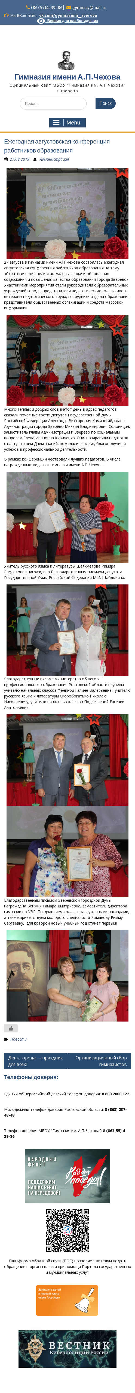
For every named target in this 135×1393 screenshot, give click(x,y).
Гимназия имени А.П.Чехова (68, 77)
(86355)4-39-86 (47, 7)
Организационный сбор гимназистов (101, 1061)
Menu (66, 122)
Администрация (54, 159)
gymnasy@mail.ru (89, 7)
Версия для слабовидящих (67, 20)
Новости (18, 1039)
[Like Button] (11, 1028)
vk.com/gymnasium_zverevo (68, 15)
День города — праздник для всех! (35, 1061)
